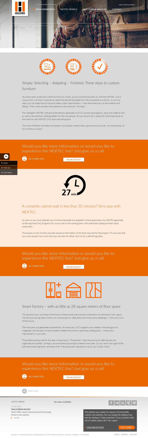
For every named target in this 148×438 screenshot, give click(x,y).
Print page (33, 391)
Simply (5, 163)
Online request (73, 160)
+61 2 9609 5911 (36, 158)
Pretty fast (6, 168)
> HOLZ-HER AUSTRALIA (126, 5)
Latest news (17, 401)
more (16, 418)
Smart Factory (7, 172)
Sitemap (133, 434)
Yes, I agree (126, 427)
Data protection (95, 427)
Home (116, 434)
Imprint (124, 434)
